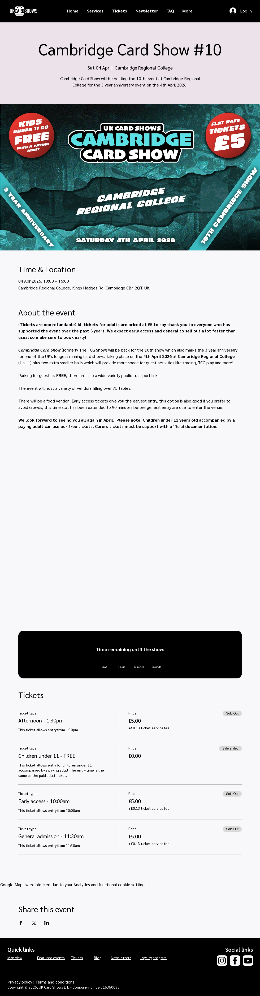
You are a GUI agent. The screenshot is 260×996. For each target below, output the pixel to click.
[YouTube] (248, 960)
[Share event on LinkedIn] (46, 923)
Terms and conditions (54, 982)
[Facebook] (235, 960)
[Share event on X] (33, 923)
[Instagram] (222, 960)
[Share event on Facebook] (20, 923)
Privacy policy (19, 982)
